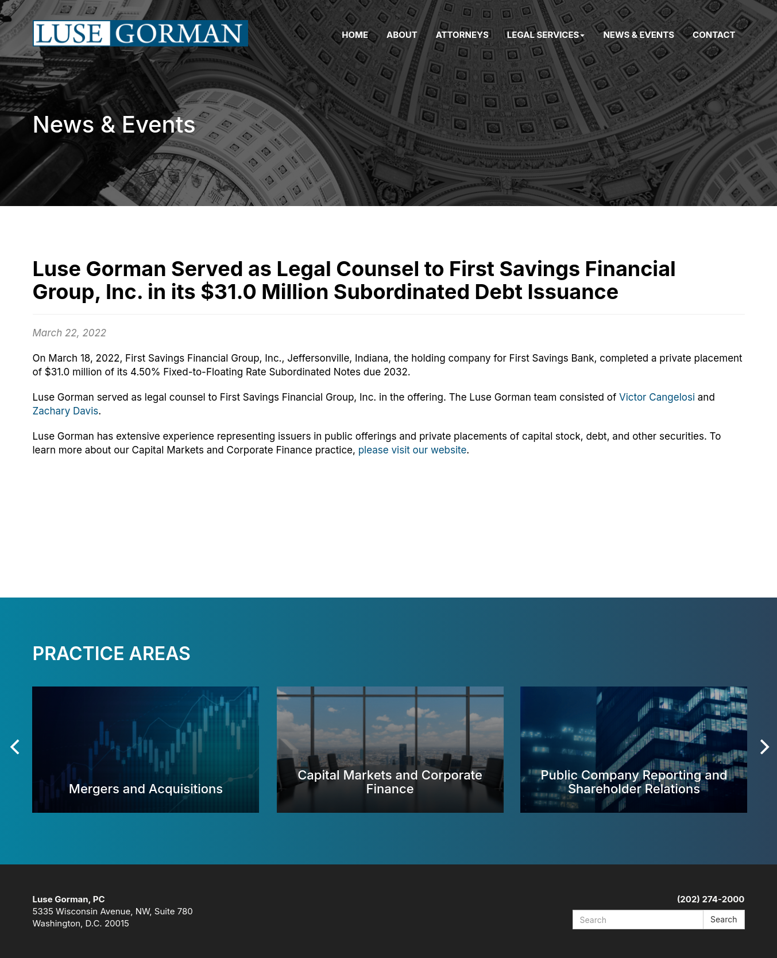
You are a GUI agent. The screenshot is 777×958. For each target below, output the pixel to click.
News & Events (638, 34)
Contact (714, 34)
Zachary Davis (66, 411)
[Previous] (16, 746)
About (402, 34)
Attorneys (462, 34)
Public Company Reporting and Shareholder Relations (633, 781)
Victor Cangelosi (657, 397)
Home (355, 34)
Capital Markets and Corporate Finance (389, 781)
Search (723, 919)
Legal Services (546, 34)
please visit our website (412, 450)
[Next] (763, 746)
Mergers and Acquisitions (146, 788)
